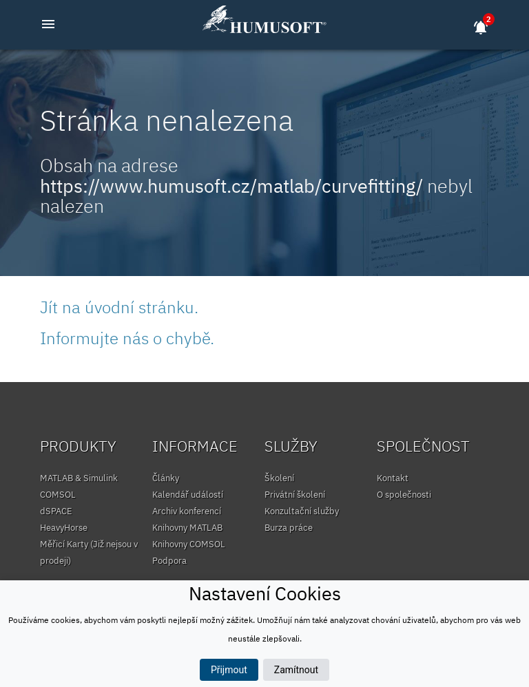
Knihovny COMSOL (188, 544)
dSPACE (56, 511)
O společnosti (404, 494)
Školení (279, 478)
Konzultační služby (301, 511)
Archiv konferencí (186, 511)
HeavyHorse (63, 527)
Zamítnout (296, 669)
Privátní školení (294, 494)
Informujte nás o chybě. (127, 338)
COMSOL (58, 494)
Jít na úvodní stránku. (119, 307)
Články (165, 478)
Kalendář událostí (187, 494)
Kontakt (392, 478)
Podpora (169, 561)
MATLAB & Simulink (79, 478)
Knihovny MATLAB (187, 527)
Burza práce (288, 527)
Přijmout (229, 669)
